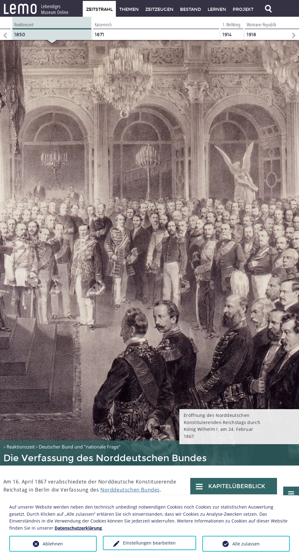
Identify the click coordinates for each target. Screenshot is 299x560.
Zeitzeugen (159, 9)
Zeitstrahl (99, 9)
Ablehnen (53, 544)
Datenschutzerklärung (78, 528)
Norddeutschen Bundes (130, 489)
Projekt (243, 9)
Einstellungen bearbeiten (149, 543)
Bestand (190, 9)
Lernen (217, 9)
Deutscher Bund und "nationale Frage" (80, 447)
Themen (129, 9)
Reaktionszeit (21, 447)
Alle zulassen (246, 544)
